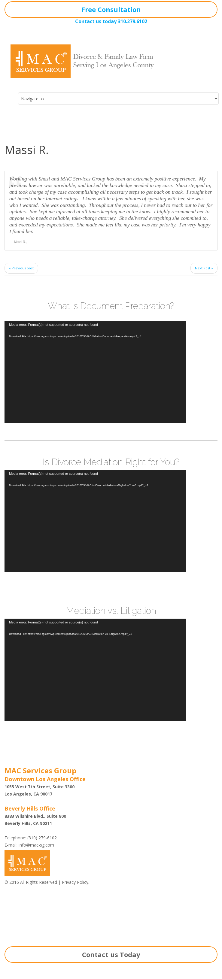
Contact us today (96, 21)
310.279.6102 (132, 21)
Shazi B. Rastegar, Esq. (32, 915)
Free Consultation (111, 9)
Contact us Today (111, 954)
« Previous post (21, 268)
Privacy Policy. (75, 882)
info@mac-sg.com (36, 845)
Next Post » (204, 268)
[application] (95, 372)
